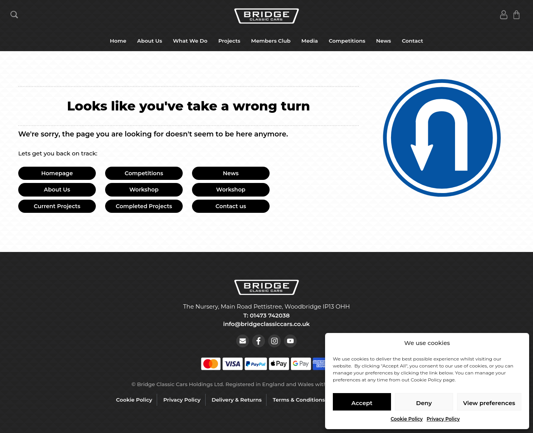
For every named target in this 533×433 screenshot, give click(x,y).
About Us (149, 41)
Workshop (144, 189)
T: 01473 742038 (266, 315)
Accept (361, 403)
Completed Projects (144, 206)
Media (309, 41)
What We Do (190, 41)
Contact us (231, 206)
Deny (424, 403)
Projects (229, 41)
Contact (412, 41)
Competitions (347, 41)
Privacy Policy (443, 419)
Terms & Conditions (299, 400)
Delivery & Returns (237, 400)
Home (118, 41)
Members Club (271, 41)
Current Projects (57, 206)
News (383, 41)
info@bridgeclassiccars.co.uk (266, 324)
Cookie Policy (407, 419)
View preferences (489, 403)
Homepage (57, 173)
